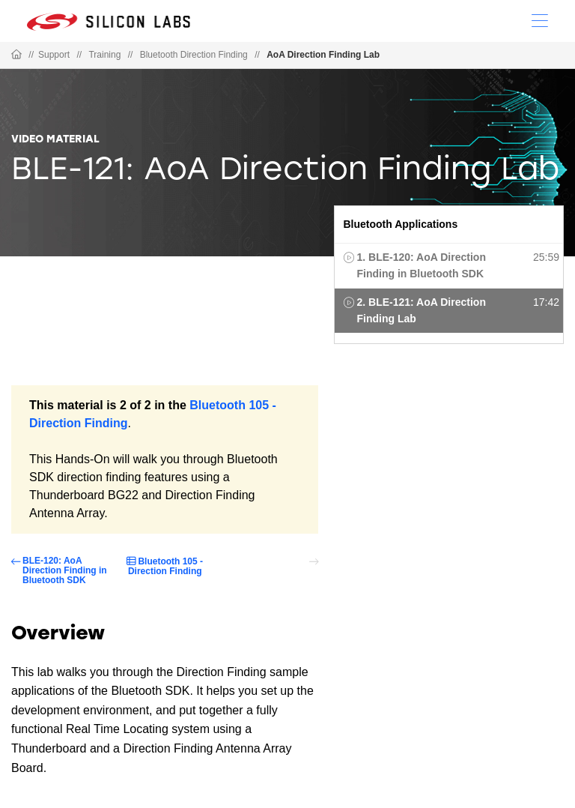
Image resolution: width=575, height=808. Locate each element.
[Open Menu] (540, 19)
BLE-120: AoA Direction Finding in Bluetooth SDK (64, 570)
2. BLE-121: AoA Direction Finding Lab (421, 310)
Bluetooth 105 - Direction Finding (165, 566)
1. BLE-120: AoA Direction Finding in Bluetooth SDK (421, 265)
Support (54, 54)
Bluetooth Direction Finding (194, 54)
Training (104, 54)
